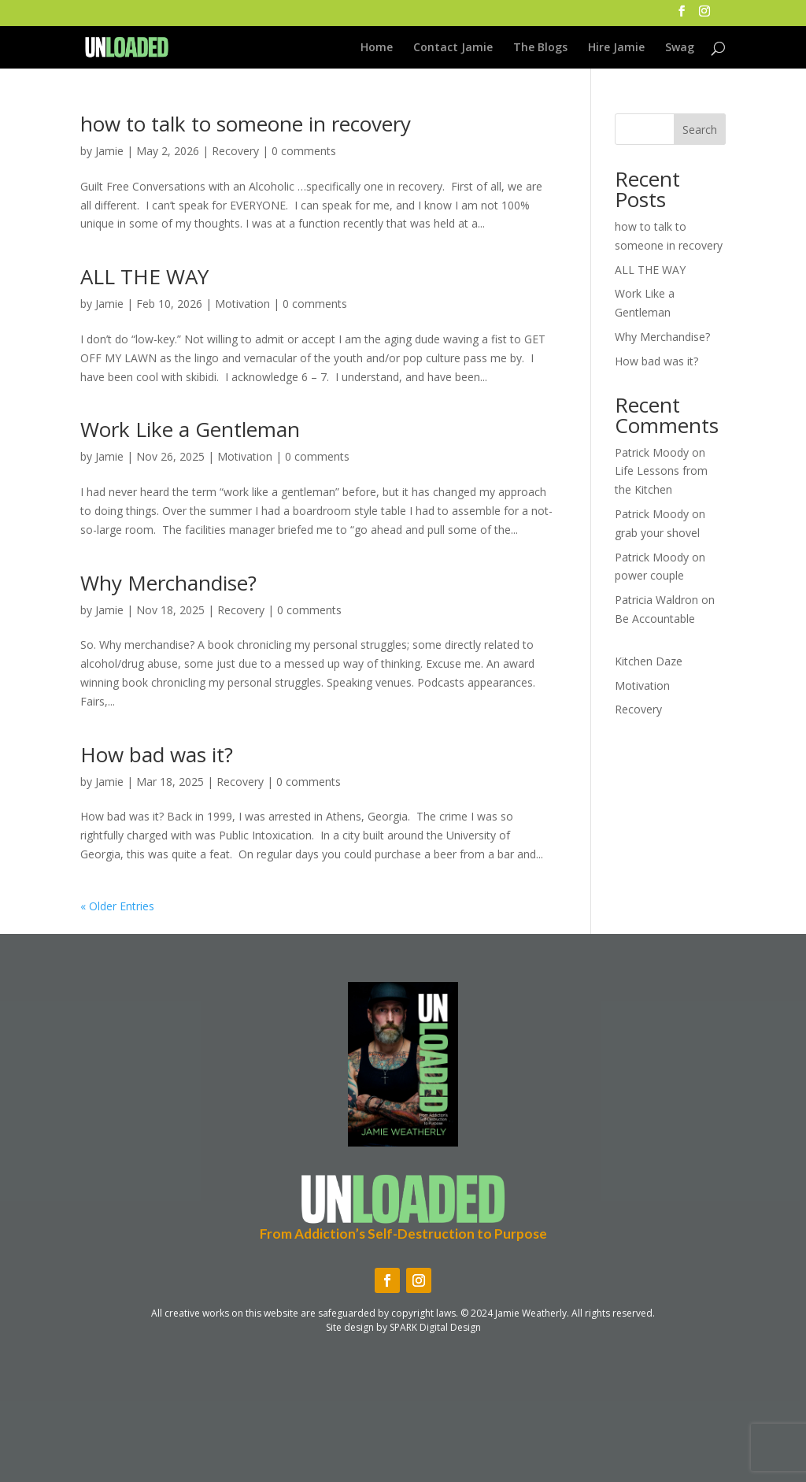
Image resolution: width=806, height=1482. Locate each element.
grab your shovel (657, 532)
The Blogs (540, 48)
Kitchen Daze (648, 661)
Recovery (235, 150)
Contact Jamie (453, 48)
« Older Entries (117, 905)
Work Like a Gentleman (190, 429)
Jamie (109, 150)
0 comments (304, 150)
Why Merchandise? (168, 583)
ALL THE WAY (144, 276)
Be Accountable (655, 618)
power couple (649, 575)
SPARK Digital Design (435, 1327)
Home (376, 48)
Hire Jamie (616, 48)
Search (699, 129)
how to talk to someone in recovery (245, 123)
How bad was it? (156, 754)
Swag (679, 48)
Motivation (242, 303)
